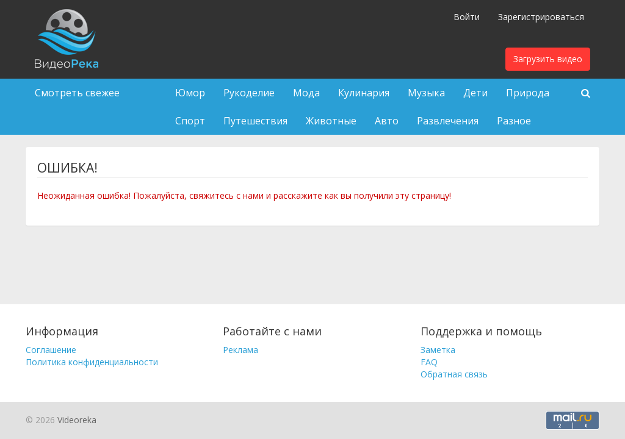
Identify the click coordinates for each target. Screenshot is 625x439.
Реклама (240, 349)
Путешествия (255, 120)
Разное (514, 120)
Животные (331, 120)
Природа (527, 92)
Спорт (190, 120)
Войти (466, 17)
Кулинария (363, 92)
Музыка (426, 92)
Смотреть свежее (77, 92)
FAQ (429, 362)
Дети (475, 92)
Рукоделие (249, 92)
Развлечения (448, 120)
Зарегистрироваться (541, 17)
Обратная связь (454, 374)
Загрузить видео (547, 59)
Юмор (190, 92)
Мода (306, 92)
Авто (387, 120)
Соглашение (51, 349)
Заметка (438, 349)
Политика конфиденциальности (92, 362)
